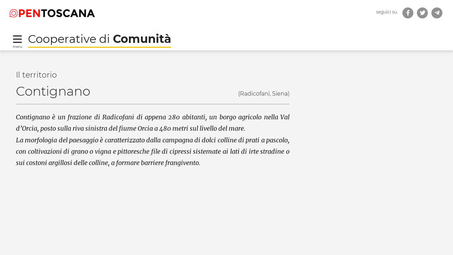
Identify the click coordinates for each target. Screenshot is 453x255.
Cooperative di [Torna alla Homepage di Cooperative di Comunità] (99, 39)
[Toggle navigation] (17, 41)
